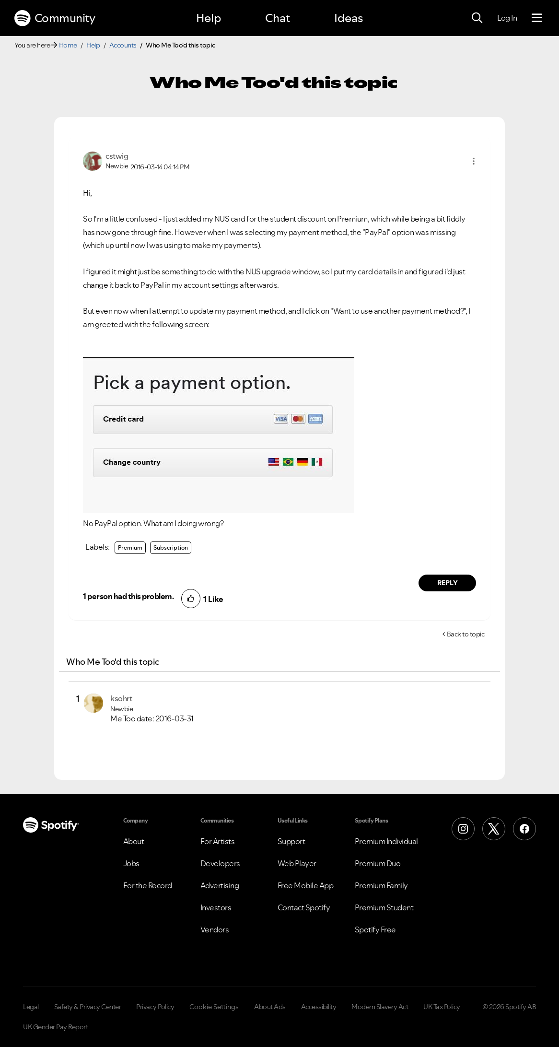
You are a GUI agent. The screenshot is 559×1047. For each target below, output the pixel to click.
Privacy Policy (155, 1006)
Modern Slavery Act (379, 1006)
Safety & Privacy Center (87, 1006)
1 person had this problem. (128, 596)
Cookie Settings (214, 1006)
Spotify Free (375, 929)
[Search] (477, 18)
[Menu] (537, 18)
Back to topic (466, 634)
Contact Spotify (304, 907)
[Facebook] (524, 828)
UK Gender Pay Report (55, 1027)
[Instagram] (463, 828)
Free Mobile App (306, 885)
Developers (220, 863)
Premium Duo (378, 863)
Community (54, 18)
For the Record (147, 885)
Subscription (170, 547)
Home (68, 45)
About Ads (270, 1006)
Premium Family (381, 885)
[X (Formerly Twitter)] (493, 828)
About (133, 841)
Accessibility (319, 1006)
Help (208, 18)
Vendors (214, 929)
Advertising (219, 885)
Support (291, 841)
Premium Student (384, 907)
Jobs (131, 863)
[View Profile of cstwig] (116, 156)
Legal (31, 1006)
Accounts (123, 45)
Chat (277, 18)
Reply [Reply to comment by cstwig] (447, 583)
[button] (473, 161)
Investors (216, 907)
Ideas (348, 18)
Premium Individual (386, 841)
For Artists (217, 841)
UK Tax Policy (441, 1006)
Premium (130, 547)
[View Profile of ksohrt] (121, 698)
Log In (507, 17)
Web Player (297, 863)
